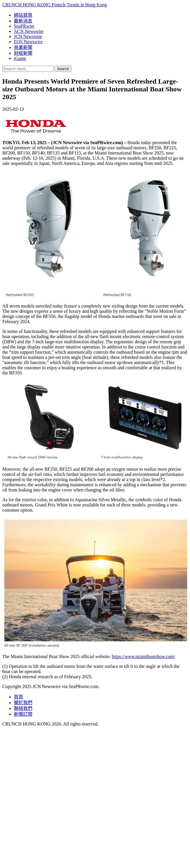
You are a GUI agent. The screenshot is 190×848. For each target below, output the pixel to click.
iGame (20, 58)
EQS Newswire (28, 41)
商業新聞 (23, 47)
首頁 (18, 696)
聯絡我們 (23, 708)
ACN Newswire (29, 31)
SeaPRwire (24, 26)
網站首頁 (23, 15)
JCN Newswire (28, 36)
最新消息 (23, 20)
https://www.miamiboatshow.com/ (143, 656)
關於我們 (23, 702)
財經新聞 (23, 53)
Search (63, 69)
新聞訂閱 (23, 714)
